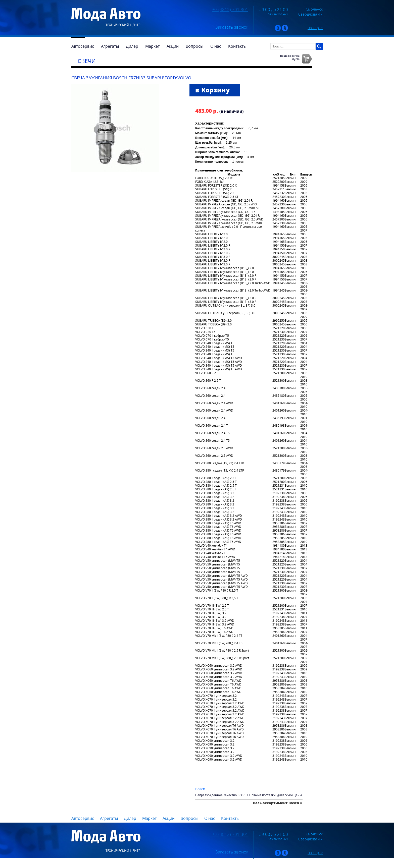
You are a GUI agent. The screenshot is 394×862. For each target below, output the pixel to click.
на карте (315, 27)
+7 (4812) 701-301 (230, 9)
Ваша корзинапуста (290, 57)
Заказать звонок (231, 27)
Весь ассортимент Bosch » (278, 802)
